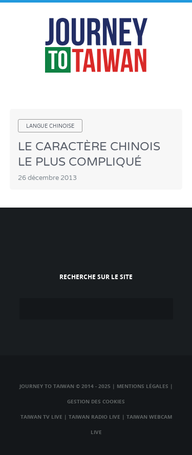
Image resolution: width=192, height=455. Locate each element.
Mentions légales (142, 386)
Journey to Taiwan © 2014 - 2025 (65, 386)
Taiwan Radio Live (94, 416)
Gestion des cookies (96, 401)
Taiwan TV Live (41, 416)
